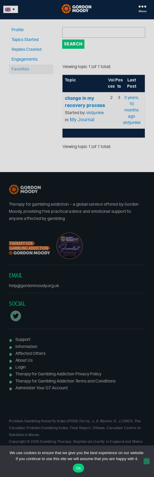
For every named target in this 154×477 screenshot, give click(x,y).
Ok (78, 468)
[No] (147, 461)
